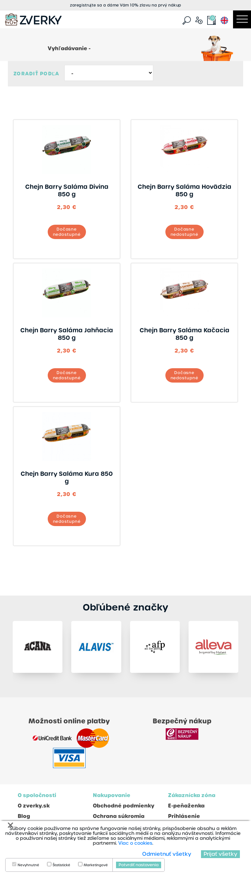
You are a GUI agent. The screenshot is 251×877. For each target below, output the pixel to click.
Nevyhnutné (28, 865)
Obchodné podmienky (123, 805)
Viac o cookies (135, 843)
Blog (24, 816)
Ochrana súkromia (118, 816)
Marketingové (96, 865)
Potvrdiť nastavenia (139, 865)
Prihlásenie (184, 816)
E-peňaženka (186, 805)
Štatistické (61, 865)
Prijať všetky (220, 854)
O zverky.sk (34, 805)
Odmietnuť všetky (166, 854)
